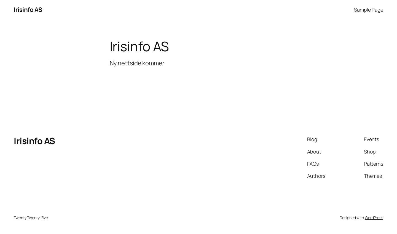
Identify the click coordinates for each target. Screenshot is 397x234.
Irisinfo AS (28, 10)
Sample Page (368, 9)
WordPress (374, 217)
